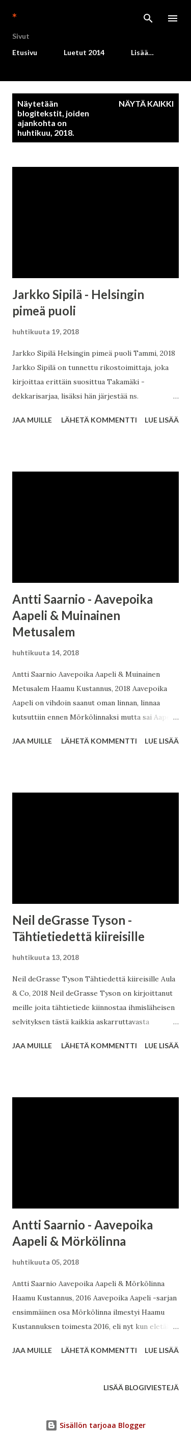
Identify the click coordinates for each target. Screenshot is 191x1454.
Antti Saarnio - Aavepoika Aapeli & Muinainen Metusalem (82, 615)
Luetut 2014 (84, 52)
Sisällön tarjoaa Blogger (95, 1425)
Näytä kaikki (146, 103)
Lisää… (142, 52)
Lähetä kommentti (99, 419)
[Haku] (148, 18)
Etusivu (24, 52)
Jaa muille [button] (32, 419)
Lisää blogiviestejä (141, 1387)
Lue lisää (162, 419)
